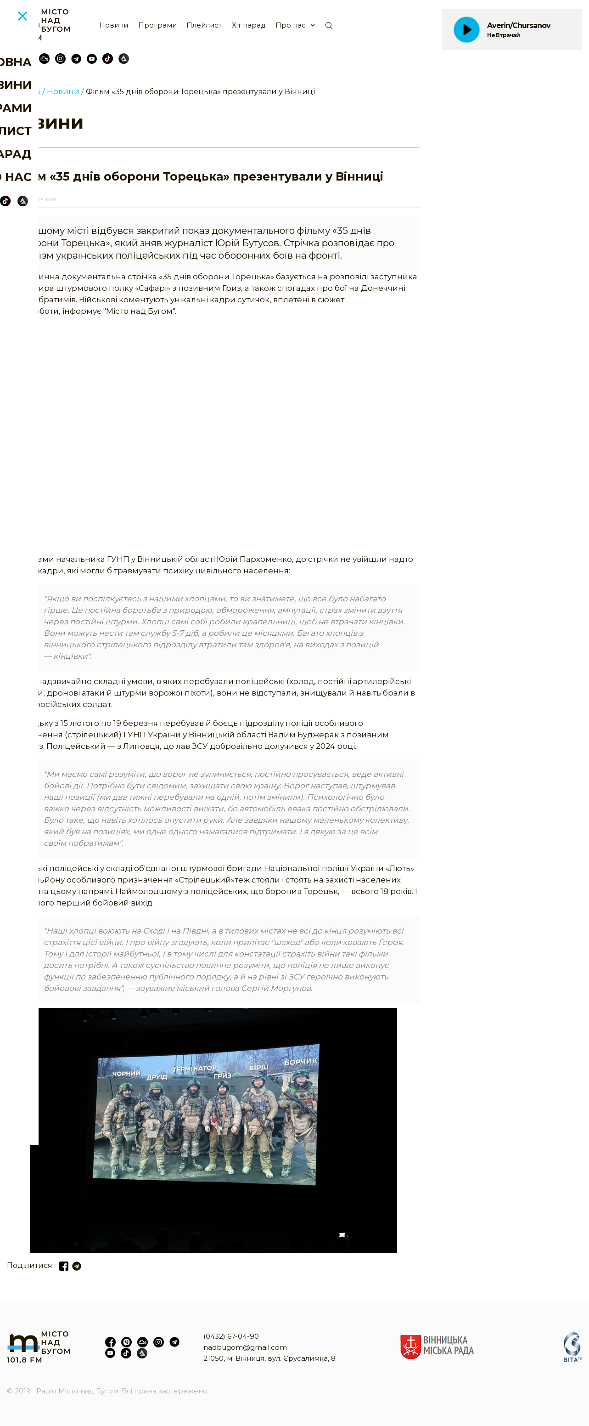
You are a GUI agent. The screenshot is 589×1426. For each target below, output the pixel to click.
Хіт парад (249, 25)
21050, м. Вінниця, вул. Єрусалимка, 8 (269, 1358)
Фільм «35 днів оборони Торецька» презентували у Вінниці (200, 91)
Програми (157, 25)
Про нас (290, 25)
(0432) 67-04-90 (231, 1336)
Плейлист (204, 25)
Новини (113, 25)
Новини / (65, 91)
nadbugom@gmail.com (245, 1347)
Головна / (26, 91)
